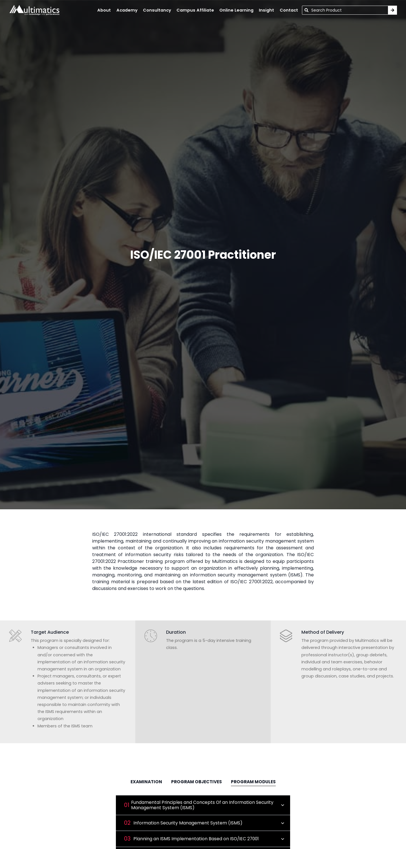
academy (127, 10)
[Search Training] (392, 10)
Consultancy (157, 10)
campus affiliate (195, 10)
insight (266, 10)
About (104, 10)
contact (289, 10)
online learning (236, 10)
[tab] (146, 782)
